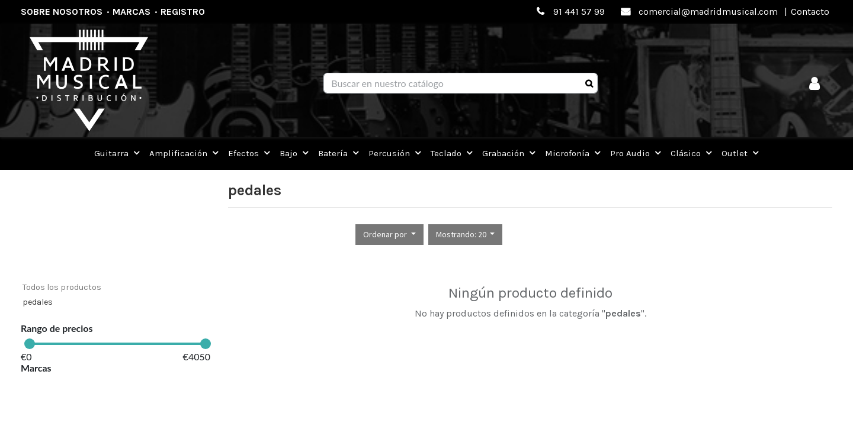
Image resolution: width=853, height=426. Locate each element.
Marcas (131, 11)
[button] (389, 234)
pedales (38, 302)
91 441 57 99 (579, 11)
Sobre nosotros (61, 11)
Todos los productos (62, 287)
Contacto (810, 11)
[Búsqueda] (589, 83)
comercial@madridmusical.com (708, 11)
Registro (183, 11)
